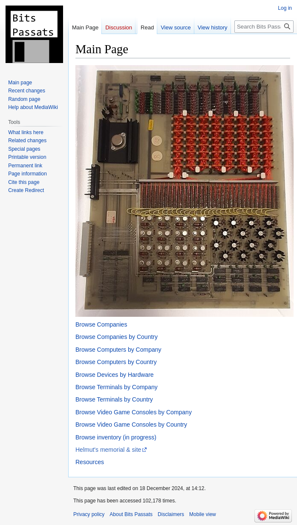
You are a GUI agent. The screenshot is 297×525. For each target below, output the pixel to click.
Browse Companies (101, 324)
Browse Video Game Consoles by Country (131, 424)
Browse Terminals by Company (116, 387)
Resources (89, 462)
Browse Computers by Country (116, 362)
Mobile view (202, 514)
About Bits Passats (131, 514)
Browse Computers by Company (118, 349)
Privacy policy (88, 514)
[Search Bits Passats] (264, 26)
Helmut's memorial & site (108, 449)
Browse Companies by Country (116, 336)
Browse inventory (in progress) (115, 437)
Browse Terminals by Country (114, 399)
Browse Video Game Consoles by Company (133, 412)
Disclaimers (171, 514)
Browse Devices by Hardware (114, 374)
